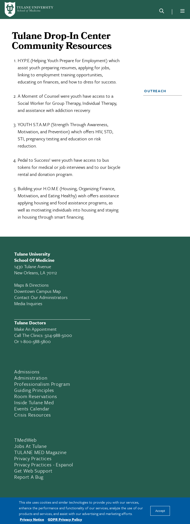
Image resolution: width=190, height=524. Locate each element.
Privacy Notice (32, 519)
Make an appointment (35, 329)
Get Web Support (33, 470)
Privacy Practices (33, 458)
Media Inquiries (28, 303)
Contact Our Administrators (41, 297)
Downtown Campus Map (37, 291)
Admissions (27, 371)
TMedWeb (25, 439)
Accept (160, 511)
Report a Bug (28, 476)
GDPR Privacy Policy (65, 519)
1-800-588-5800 (35, 341)
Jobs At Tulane (30, 446)
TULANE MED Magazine (40, 452)
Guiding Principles (34, 390)
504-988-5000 (58, 335)
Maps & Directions (31, 285)
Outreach (155, 90)
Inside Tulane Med (34, 402)
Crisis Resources (32, 414)
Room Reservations (35, 396)
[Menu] (182, 11)
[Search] (161, 12)
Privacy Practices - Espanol (43, 464)
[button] (161, 91)
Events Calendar (32, 408)
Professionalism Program (42, 383)
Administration (30, 377)
